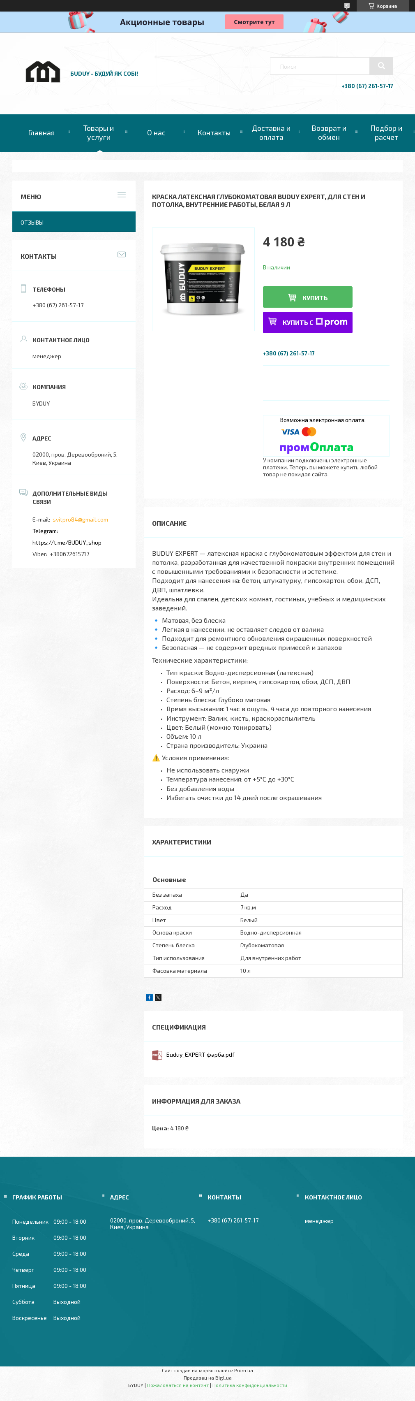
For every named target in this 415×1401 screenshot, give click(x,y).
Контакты (214, 132)
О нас (156, 132)
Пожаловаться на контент (178, 1385)
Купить (315, 298)
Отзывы (32, 222)
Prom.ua (243, 1370)
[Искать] (381, 65)
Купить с (315, 322)
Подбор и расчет (386, 132)
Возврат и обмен (328, 132)
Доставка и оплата (271, 132)
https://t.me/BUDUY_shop (66, 542)
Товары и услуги (98, 132)
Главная (41, 132)
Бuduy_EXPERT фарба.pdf (200, 1054)
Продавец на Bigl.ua (208, 1377)
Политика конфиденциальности (249, 1385)
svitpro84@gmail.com (80, 519)
